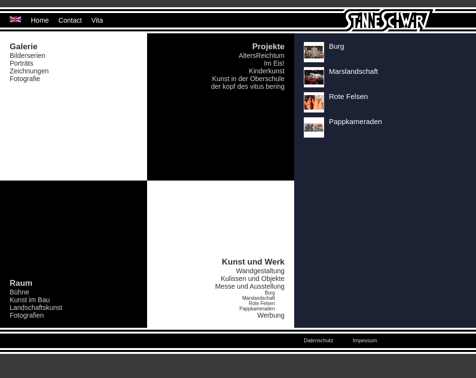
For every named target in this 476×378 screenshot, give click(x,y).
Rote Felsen (262, 303)
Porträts (21, 63)
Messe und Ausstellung (250, 286)
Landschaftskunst (36, 307)
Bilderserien (27, 55)
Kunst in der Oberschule (248, 79)
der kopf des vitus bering (248, 86)
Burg (270, 292)
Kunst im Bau (30, 300)
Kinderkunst (267, 71)
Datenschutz (318, 340)
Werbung (271, 315)
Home (40, 20)
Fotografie (25, 79)
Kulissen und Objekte (253, 278)
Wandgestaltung (260, 271)
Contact (70, 20)
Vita (97, 20)
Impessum (365, 340)
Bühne (19, 292)
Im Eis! (274, 63)
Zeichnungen (29, 71)
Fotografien (27, 315)
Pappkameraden (257, 308)
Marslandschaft (258, 298)
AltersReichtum (262, 55)
